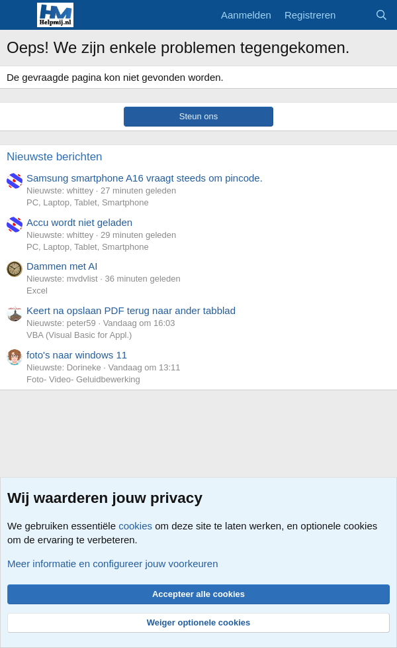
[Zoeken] (381, 15)
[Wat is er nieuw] (355, 15)
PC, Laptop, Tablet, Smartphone (87, 202)
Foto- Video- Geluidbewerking (83, 379)
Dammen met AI (62, 266)
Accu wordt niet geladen (79, 222)
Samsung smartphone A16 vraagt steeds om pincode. (144, 178)
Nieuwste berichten (55, 156)
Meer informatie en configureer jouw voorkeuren (112, 563)
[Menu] (18, 15)
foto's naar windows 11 (76, 354)
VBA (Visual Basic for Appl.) (79, 335)
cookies (135, 525)
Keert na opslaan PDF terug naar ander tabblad (131, 310)
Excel (37, 291)
